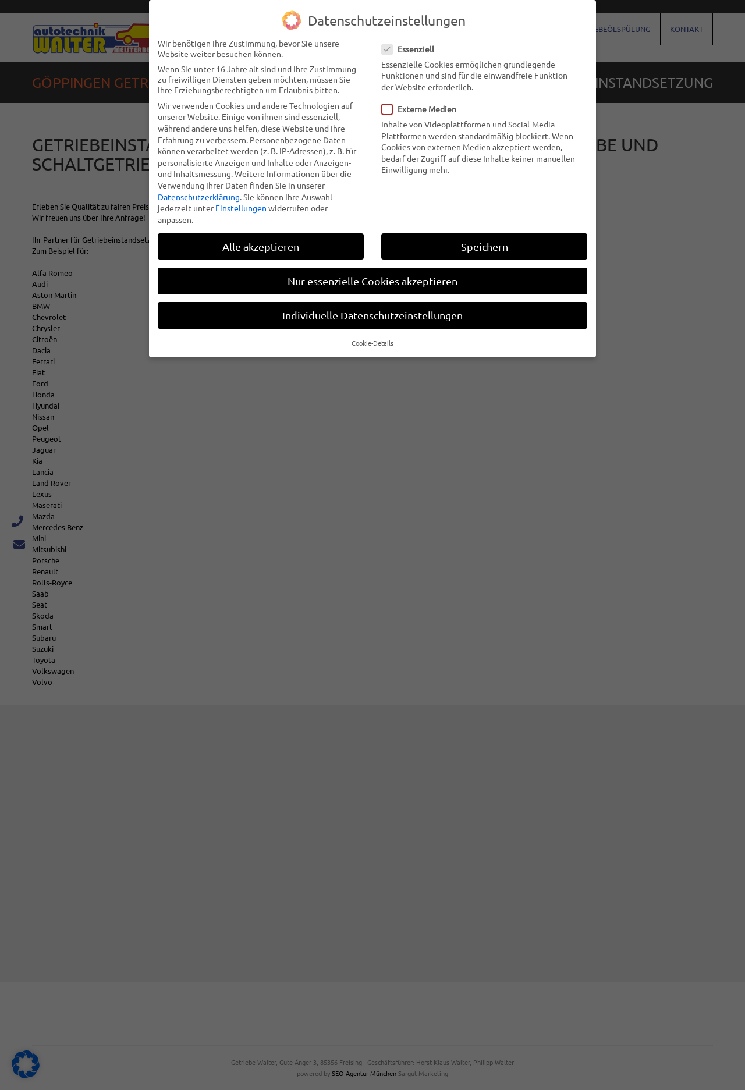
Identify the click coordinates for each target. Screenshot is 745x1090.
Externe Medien (422, 108)
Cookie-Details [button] (372, 342)
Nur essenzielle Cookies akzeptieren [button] (372, 280)
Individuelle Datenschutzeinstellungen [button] (372, 314)
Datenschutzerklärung (199, 196)
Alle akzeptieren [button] (260, 246)
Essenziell (411, 48)
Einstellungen (241, 207)
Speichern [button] (484, 246)
